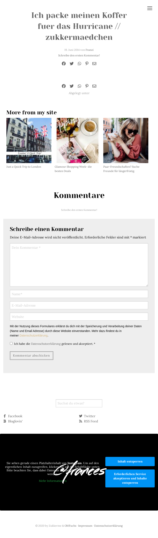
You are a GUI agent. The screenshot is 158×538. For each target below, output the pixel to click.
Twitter (87, 416)
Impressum (85, 525)
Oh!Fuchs (70, 525)
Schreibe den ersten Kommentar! (79, 55)
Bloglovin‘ (13, 421)
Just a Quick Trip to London (23, 166)
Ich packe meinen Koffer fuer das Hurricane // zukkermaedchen (79, 26)
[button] (150, 9)
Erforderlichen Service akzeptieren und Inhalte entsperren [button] (130, 478)
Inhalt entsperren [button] (130, 461)
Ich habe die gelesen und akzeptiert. (52, 344)
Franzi (90, 50)
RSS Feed (88, 421)
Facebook (12, 416)
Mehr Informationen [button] (53, 481)
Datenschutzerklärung (34, 335)
